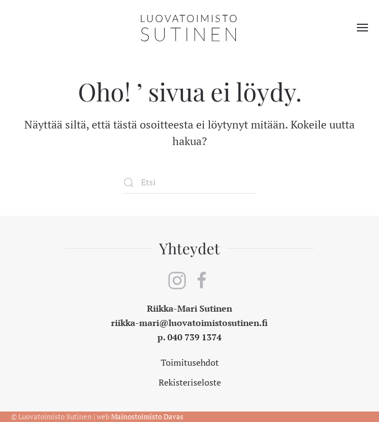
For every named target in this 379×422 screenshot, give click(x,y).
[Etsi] (189, 183)
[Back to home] (189, 27)
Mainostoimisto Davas (147, 416)
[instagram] (177, 279)
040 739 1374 (194, 337)
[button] (362, 27)
